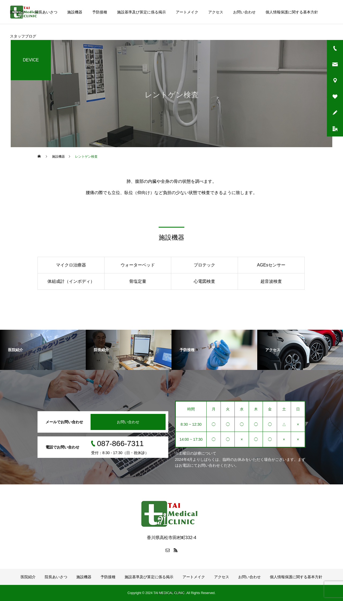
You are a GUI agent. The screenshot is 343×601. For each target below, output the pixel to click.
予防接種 (99, 12)
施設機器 (74, 12)
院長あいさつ (46, 12)
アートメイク (187, 12)
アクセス (215, 12)
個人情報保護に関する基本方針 (292, 12)
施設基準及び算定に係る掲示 (141, 12)
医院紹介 (17, 12)
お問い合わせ (244, 12)
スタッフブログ (23, 36)
